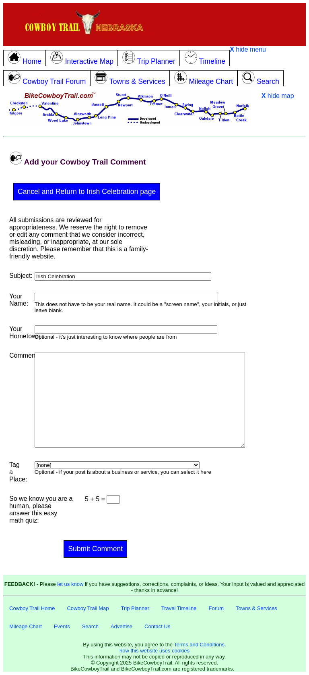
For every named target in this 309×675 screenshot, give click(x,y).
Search (90, 626)
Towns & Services (256, 608)
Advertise (121, 626)
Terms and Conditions (199, 645)
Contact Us (157, 626)
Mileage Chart (25, 626)
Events (62, 626)
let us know (70, 584)
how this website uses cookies (154, 651)
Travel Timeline (179, 608)
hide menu (248, 49)
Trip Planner (135, 608)
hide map (278, 95)
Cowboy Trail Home (32, 608)
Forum (216, 608)
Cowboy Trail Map (88, 608)
